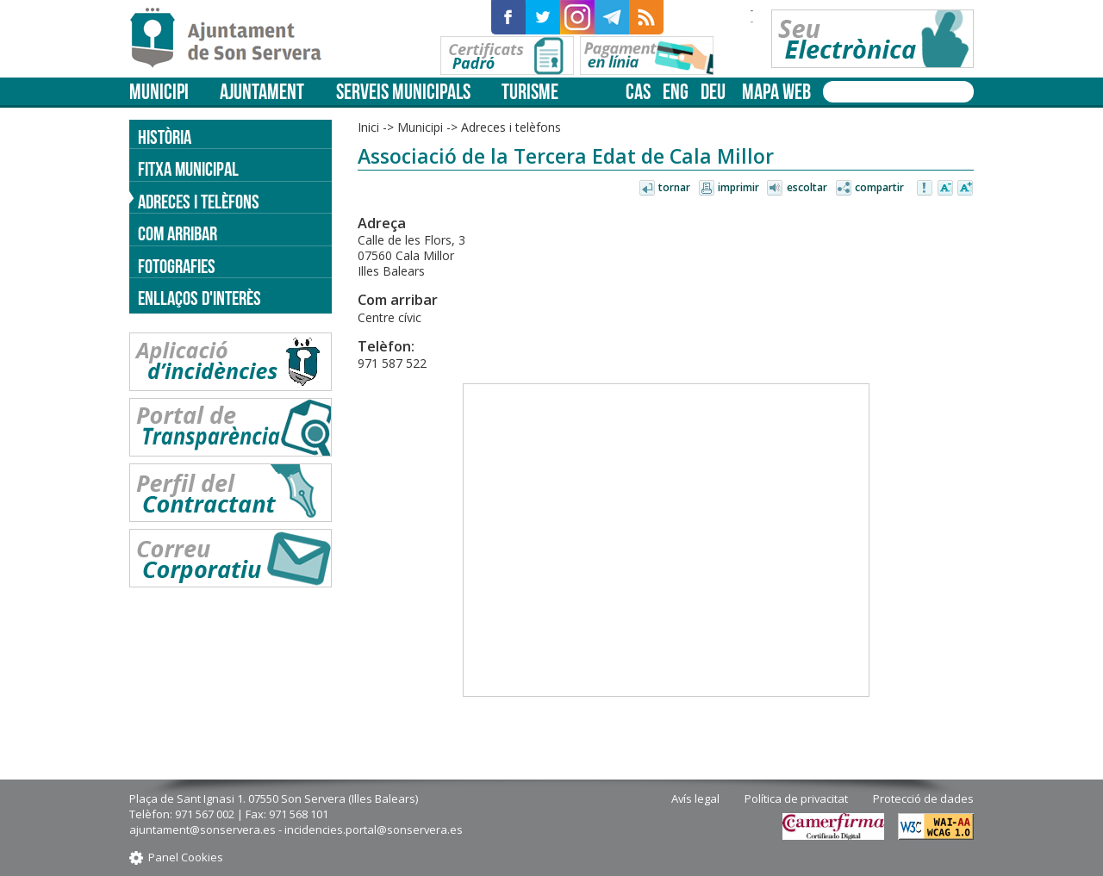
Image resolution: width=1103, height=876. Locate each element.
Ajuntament (262, 91)
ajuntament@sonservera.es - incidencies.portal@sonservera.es (296, 829)
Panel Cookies (185, 857)
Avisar (925, 188)
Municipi (159, 91)
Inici (368, 127)
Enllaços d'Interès (199, 298)
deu (713, 91)
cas (638, 91)
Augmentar (965, 188)
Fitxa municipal (188, 168)
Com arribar (177, 233)
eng (676, 91)
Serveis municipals (403, 91)
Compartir (879, 187)
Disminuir (945, 188)
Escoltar (807, 187)
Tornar (674, 187)
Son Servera (233, 39)
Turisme (530, 91)
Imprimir (738, 187)
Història (164, 137)
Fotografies (176, 266)
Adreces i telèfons (511, 127)
